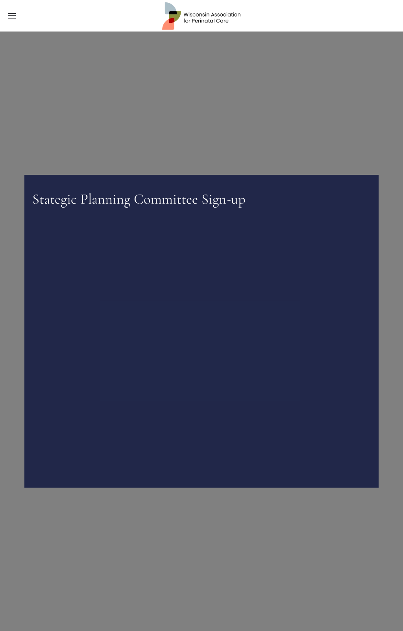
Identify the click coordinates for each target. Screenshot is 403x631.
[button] (12, 16)
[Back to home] (201, 16)
